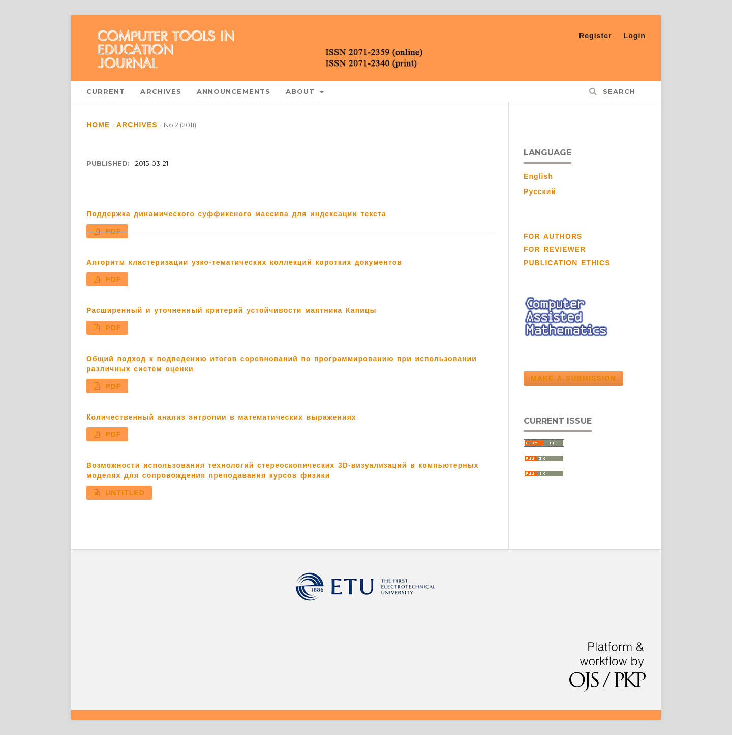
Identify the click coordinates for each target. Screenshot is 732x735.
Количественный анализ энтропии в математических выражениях (221, 417)
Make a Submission (573, 378)
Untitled (123, 493)
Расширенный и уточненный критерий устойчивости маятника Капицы (231, 310)
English (538, 176)
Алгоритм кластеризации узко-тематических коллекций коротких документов (244, 262)
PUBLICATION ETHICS (567, 263)
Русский (540, 191)
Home (98, 125)
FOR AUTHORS (553, 236)
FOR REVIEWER (555, 249)
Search (617, 91)
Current (105, 91)
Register (595, 35)
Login (635, 35)
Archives (160, 91)
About (302, 91)
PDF (111, 231)
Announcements (233, 91)
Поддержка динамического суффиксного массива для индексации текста (236, 214)
